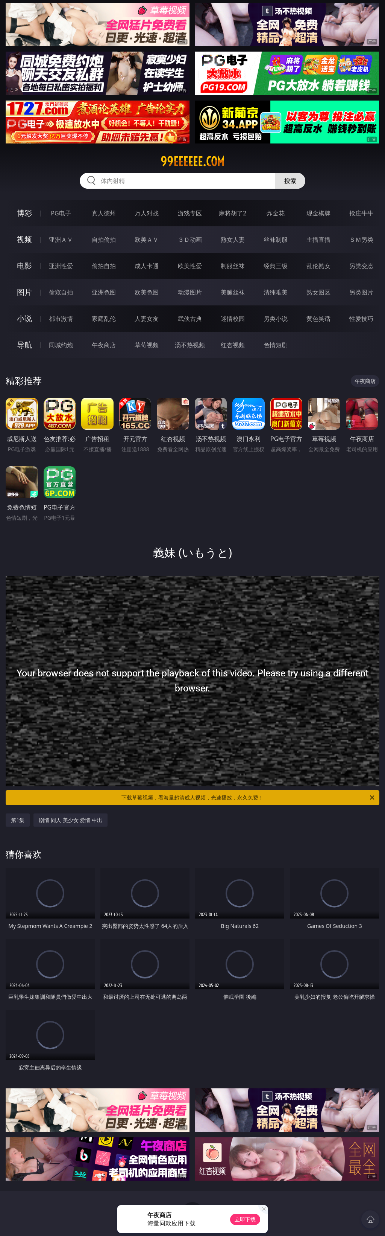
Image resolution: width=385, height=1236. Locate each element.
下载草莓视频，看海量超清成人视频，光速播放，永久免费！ (248, 797)
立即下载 (245, 1219)
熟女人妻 (233, 239)
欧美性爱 (190, 266)
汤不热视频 (190, 345)
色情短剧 (276, 345)
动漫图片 (190, 292)
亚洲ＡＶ (61, 239)
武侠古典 (190, 318)
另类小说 (276, 318)
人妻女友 (147, 318)
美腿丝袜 (233, 292)
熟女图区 (318, 292)
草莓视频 (147, 345)
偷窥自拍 (61, 292)
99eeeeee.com (192, 161)
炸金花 (276, 213)
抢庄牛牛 (361, 213)
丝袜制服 (276, 239)
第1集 (17, 820)
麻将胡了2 (232, 213)
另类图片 (361, 292)
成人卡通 (147, 266)
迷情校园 (233, 318)
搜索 (290, 181)
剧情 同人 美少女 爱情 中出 (70, 820)
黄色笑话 (318, 318)
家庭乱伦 (104, 318)
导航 (24, 345)
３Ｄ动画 (190, 239)
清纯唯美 (276, 292)
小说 (24, 318)
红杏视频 (233, 345)
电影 (24, 266)
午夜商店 (104, 345)
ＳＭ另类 (361, 239)
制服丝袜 (233, 266)
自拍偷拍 (104, 239)
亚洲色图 (104, 292)
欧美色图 (147, 292)
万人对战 (147, 213)
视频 (24, 239)
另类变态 (361, 266)
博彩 (24, 213)
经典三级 (276, 266)
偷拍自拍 (104, 266)
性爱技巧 (361, 318)
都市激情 (61, 318)
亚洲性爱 (61, 266)
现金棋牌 (318, 213)
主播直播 (318, 239)
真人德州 (104, 213)
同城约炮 (61, 345)
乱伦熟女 (318, 266)
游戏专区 (190, 213)
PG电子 (61, 213)
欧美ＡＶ (147, 239)
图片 (24, 292)
